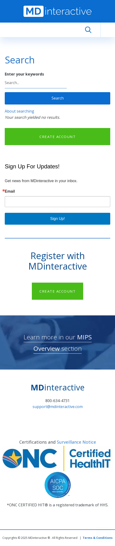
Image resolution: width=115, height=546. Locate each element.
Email (10, 191)
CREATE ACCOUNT (57, 136)
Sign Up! (57, 219)
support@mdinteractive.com (58, 406)
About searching (19, 111)
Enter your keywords (24, 74)
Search (58, 98)
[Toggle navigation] (108, 30)
